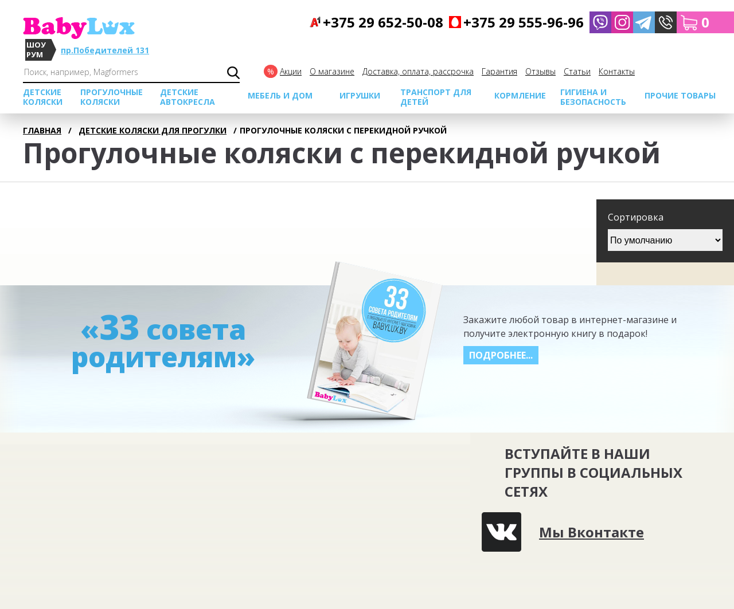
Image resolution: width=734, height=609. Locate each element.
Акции (291, 71)
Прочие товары (680, 95)
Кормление (520, 95)
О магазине (332, 71)
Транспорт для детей (435, 97)
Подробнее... (501, 355)
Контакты (617, 71)
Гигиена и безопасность (593, 97)
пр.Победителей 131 (105, 50)
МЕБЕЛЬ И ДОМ (280, 95)
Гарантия (499, 71)
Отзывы (540, 71)
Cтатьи (577, 71)
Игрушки (359, 95)
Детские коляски (43, 97)
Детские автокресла (187, 97)
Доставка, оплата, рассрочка (418, 71)
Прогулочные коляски (111, 97)
